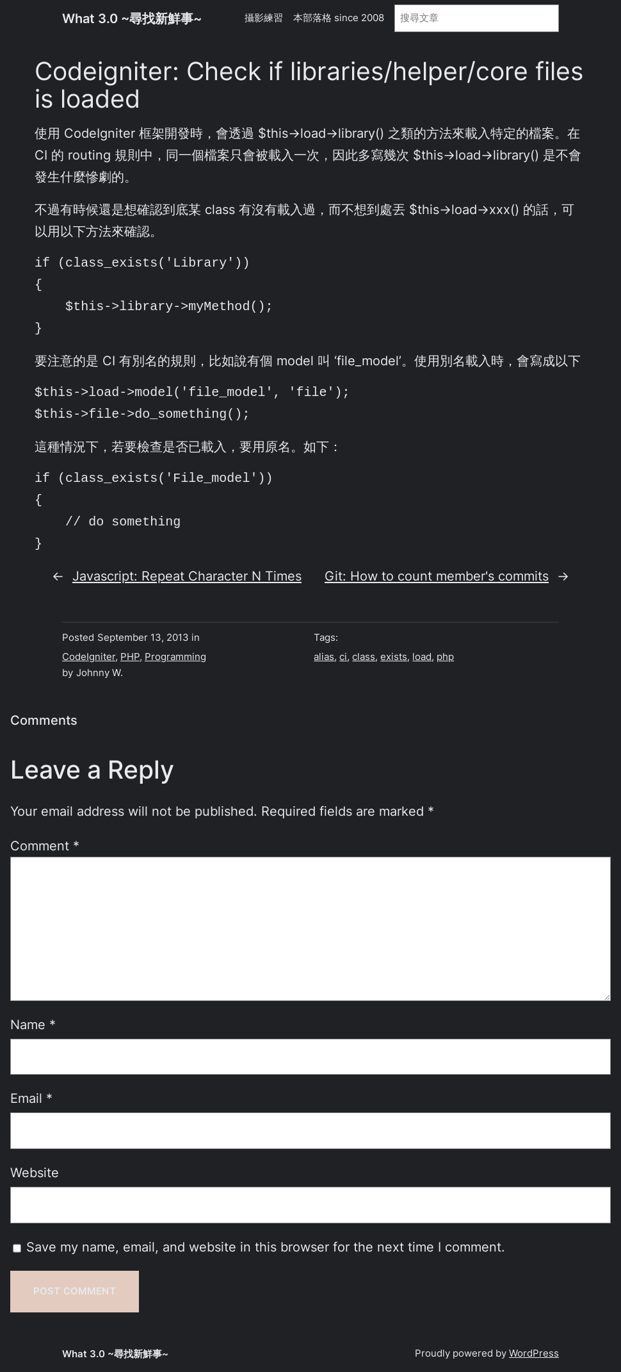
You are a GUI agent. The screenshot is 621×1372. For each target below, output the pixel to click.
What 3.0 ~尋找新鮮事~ (132, 18)
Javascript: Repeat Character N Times (187, 576)
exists (393, 657)
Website (34, 1172)
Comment (44, 846)
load (421, 657)
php (445, 657)
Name (33, 1024)
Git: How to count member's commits (437, 576)
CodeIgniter (88, 657)
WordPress (534, 1353)
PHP (130, 657)
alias (324, 657)
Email (31, 1098)
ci (343, 657)
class (363, 657)
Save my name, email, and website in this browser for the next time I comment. (265, 1247)
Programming (175, 657)
